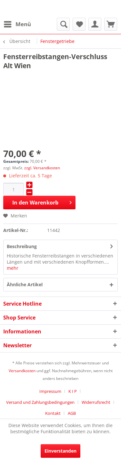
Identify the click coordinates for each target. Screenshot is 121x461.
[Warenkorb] (110, 24)
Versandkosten (22, 370)
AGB (72, 413)
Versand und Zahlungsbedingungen (40, 402)
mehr (12, 268)
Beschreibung (22, 246)
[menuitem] (17, 24)
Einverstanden (60, 451)
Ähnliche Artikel (25, 284)
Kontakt (53, 413)
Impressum (50, 391)
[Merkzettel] (79, 24)
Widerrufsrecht (96, 402)
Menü (17, 23)
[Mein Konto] (94, 24)
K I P (72, 391)
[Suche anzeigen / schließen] (63, 24)
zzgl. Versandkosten (42, 168)
